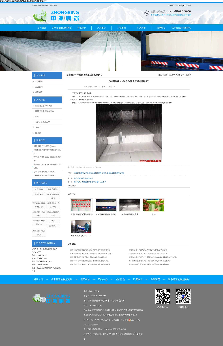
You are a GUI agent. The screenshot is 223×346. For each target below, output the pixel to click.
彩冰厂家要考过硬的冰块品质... (45, 172)
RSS (185, 6)
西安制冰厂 (53, 226)
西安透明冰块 (53, 189)
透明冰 (38, 133)
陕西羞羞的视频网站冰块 (115, 173)
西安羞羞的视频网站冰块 (97, 173)
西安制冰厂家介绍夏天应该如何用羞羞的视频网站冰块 (89, 261)
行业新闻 (39, 87)
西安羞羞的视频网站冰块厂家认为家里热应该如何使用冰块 (149, 261)
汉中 (117, 334)
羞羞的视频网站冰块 (43, 106)
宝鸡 (121, 334)
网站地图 (179, 6)
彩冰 (37, 117)
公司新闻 (39, 81)
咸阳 (126, 334)
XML (189, 6)
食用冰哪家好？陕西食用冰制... (45, 146)
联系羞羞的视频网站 (181, 28)
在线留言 (161, 28)
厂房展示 (141, 28)
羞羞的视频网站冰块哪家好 (81, 214)
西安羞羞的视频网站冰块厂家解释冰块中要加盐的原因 (148, 254)
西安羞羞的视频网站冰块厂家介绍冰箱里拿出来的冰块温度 (91, 254)
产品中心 (101, 28)
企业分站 (171, 6)
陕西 (105, 334)
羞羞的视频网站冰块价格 (106, 214)
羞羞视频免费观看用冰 (44, 111)
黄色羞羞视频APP (42, 122)
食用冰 (38, 127)
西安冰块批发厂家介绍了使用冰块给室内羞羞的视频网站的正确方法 (153, 257)
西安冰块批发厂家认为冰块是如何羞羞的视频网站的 (88, 257)
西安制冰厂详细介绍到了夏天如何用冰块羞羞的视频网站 (90, 264)
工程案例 (121, 28)
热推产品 (87, 334)
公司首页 (42, 28)
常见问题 (39, 92)
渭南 (113, 334)
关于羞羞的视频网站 (61, 28)
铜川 (134, 334)
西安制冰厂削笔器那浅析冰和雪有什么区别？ (90, 182)
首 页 (171, 75)
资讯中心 (81, 28)
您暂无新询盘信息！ (119, 329)
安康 (138, 334)
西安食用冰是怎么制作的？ (83, 178)
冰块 (154, 214)
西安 (109, 334)
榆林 (130, 334)
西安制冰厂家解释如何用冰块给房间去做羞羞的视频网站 (90, 250)
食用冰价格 (39, 189)
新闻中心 (85, 279)
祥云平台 (107, 320)
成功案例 (120, 279)
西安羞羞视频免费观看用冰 (106, 315)
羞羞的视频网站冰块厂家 (81, 236)
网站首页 (38, 279)
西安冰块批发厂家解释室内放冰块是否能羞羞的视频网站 (149, 264)
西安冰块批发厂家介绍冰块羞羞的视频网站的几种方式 (148, 250)
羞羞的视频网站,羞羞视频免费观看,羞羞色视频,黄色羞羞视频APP (23, 1)
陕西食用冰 (39, 194)
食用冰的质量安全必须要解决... (45, 175)
